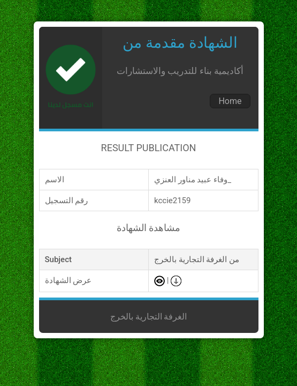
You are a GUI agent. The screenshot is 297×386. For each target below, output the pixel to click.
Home (229, 101)
